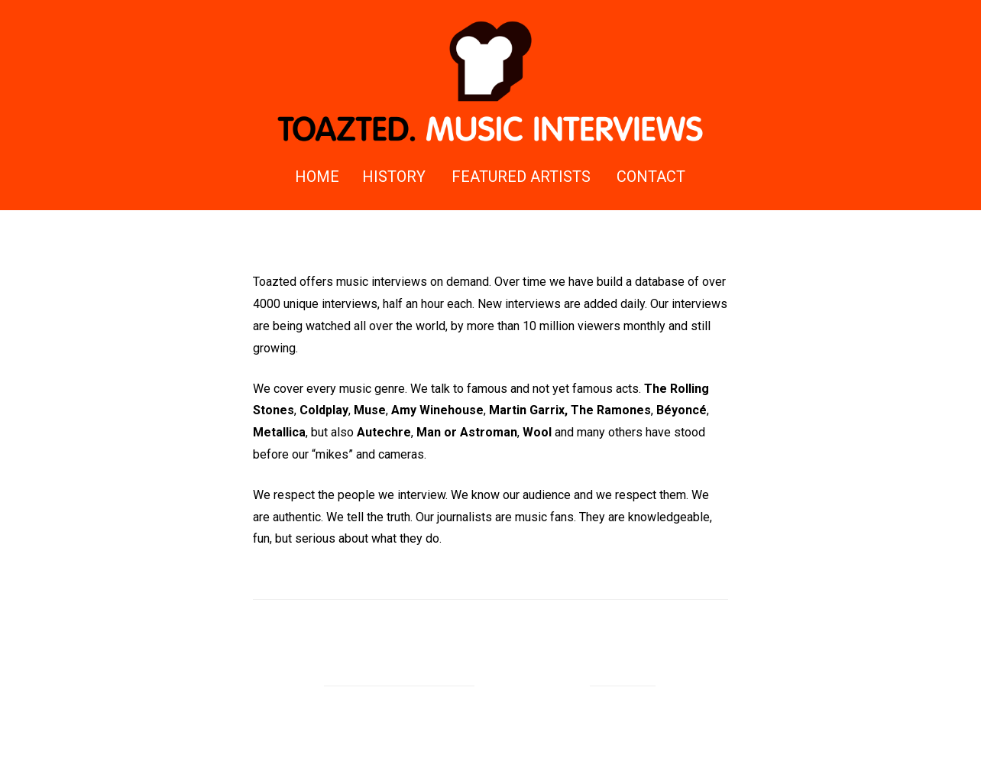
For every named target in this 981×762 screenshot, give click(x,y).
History (394, 176)
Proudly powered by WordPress (399, 677)
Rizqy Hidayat (623, 677)
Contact (651, 176)
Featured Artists (521, 176)
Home (317, 176)
